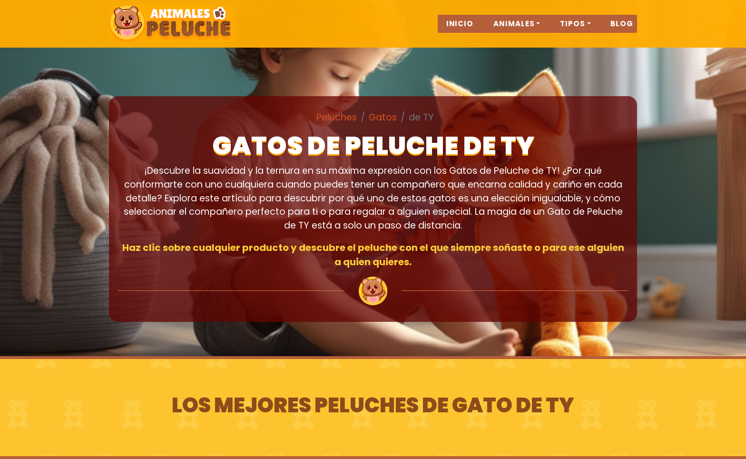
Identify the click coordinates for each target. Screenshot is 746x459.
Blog (621, 29)
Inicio (460, 29)
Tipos (572, 29)
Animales (514, 29)
